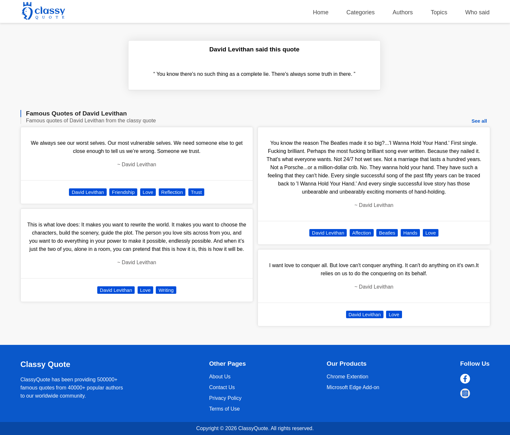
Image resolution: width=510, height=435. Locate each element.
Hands (410, 233)
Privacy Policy (225, 398)
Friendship (123, 192)
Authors (403, 12)
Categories (360, 12)
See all (479, 121)
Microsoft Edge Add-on (353, 387)
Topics (439, 12)
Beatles (387, 233)
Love (148, 192)
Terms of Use (224, 409)
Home (321, 12)
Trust (196, 192)
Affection (361, 233)
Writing (165, 290)
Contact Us (222, 387)
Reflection (172, 192)
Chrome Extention (347, 376)
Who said (477, 12)
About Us (220, 376)
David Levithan (88, 192)
